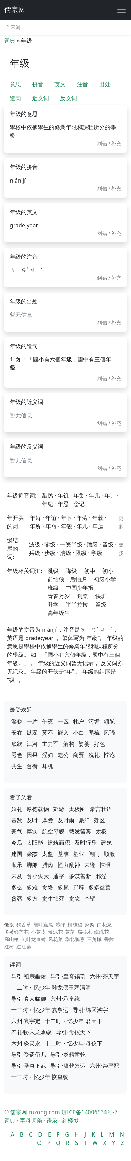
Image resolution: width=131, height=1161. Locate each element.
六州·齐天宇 (104, 976)
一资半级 (71, 544)
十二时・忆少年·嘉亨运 (39, 1010)
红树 (9, 946)
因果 (32, 755)
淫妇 (47, 755)
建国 (16, 854)
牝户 (78, 721)
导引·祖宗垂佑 (28, 976)
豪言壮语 (101, 809)
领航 (109, 721)
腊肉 (47, 865)
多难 (32, 887)
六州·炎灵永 (26, 1043)
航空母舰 (53, 831)
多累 (63, 887)
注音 (82, 84)
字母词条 (31, 1120)
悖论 (109, 755)
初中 (89, 571)
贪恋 (16, 898)
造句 (15, 98)
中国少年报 (80, 587)
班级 (53, 587)
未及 (16, 876)
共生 (16, 766)
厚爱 (47, 820)
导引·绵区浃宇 (90, 1010)
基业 (78, 854)
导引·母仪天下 (73, 1032)
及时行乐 (85, 842)
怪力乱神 (69, 865)
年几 (94, 495)
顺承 (16, 865)
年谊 (51, 518)
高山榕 (11, 939)
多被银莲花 (16, 931)
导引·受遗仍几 (28, 1054)
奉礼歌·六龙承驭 (31, 1032)
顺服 (109, 854)
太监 (47, 854)
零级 (50, 544)
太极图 (77, 809)
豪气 (16, 831)
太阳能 (35, 842)
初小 (108, 571)
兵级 (34, 553)
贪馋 (47, 887)
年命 (51, 526)
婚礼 (16, 809)
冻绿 (60, 924)
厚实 (32, 831)
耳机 (47, 766)
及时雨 (66, 820)
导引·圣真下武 (28, 1066)
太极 (101, 831)
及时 (32, 820)
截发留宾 (80, 831)
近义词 (40, 98)
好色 (99, 744)
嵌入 (63, 732)
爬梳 (94, 732)
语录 (52, 1120)
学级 (96, 553)
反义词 (68, 98)
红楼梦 (70, 1120)
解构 (68, 744)
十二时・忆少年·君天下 (73, 1021)
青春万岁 (59, 596)
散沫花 (55, 931)
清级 (65, 553)
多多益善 (99, 887)
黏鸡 (47, 495)
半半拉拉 (77, 604)
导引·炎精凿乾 (67, 1054)
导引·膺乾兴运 (67, 1066)
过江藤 (23, 946)
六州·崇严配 (104, 1066)
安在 (16, 732)
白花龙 (104, 924)
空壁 (89, 898)
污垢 (94, 721)
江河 (32, 744)
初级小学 (105, 579)
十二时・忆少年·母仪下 (73, 1043)
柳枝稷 (75, 924)
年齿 (35, 518)
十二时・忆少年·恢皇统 (39, 1077)
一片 (32, 721)
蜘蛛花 (101, 931)
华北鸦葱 (75, 939)
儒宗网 (14, 9)
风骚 (109, 732)
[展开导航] (121, 10)
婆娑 (84, 744)
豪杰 (32, 854)
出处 (104, 84)
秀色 (16, 755)
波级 (34, 544)
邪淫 (101, 876)
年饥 (63, 495)
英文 (60, 84)
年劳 (82, 518)
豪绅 (84, 820)
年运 (97, 526)
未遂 (89, 865)
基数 (16, 820)
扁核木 (84, 931)
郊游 (58, 809)
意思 (15, 84)
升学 (53, 604)
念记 (79, 504)
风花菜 (55, 939)
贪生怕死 (53, 898)
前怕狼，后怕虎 (67, 579)
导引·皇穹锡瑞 (67, 976)
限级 (81, 553)
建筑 (106, 842)
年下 (66, 518)
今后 (16, 842)
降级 (71, 571)
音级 (108, 544)
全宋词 (13, 27)
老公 (63, 755)
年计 (110, 495)
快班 (101, 596)
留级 (101, 604)
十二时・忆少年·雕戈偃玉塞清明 (51, 987)
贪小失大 (38, 876)
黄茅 (70, 931)
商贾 (78, 755)
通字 (58, 876)
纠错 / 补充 (109, 143)
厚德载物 (38, 809)
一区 (63, 721)
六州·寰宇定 (26, 1021)
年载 (97, 518)
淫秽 (16, 721)
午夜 (47, 721)
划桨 (82, 596)
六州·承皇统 (65, 998)
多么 (16, 887)
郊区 (99, 820)
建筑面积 (59, 842)
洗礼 (94, 755)
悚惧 (105, 865)
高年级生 (59, 613)
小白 (78, 732)
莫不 (47, 732)
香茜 (109, 939)
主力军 (50, 744)
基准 (63, 854)
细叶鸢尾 (43, 924)
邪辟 (78, 887)
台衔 (32, 766)
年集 (79, 495)
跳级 (53, 571)
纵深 (32, 732)
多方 (32, 898)
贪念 (74, 898)
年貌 (66, 526)
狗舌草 (23, 924)
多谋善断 (80, 876)
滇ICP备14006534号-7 (89, 1112)
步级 (50, 553)
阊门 (94, 854)
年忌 (63, 504)
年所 (35, 526)
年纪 (47, 504)
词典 (9, 40)
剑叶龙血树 (33, 939)
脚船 (32, 865)
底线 (16, 744)
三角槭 (94, 939)
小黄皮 (38, 931)
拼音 (37, 84)
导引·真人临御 (28, 998)
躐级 (92, 544)
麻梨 (90, 924)
